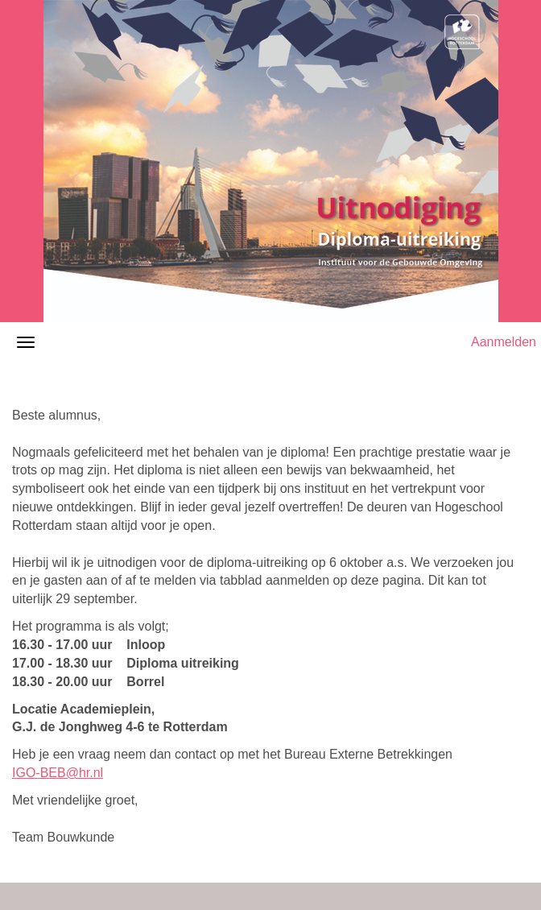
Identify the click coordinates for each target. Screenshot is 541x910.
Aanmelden (503, 342)
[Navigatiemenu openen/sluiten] (25, 342)
